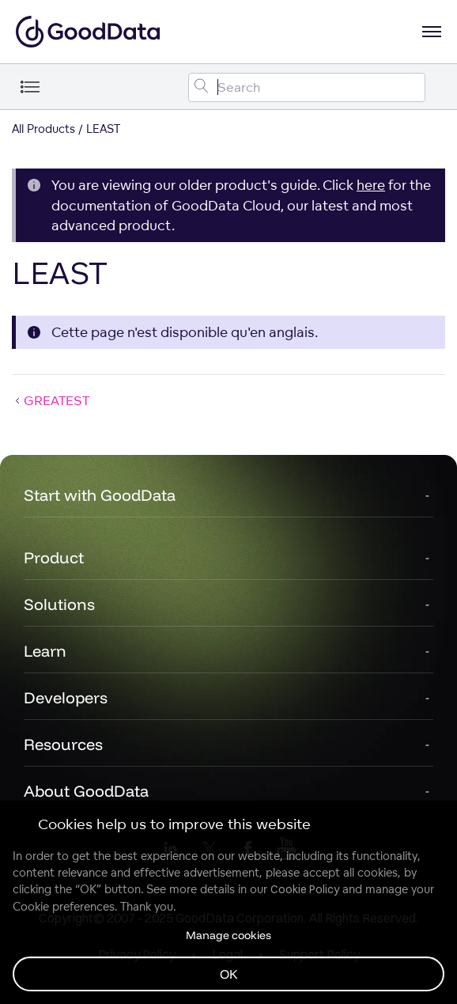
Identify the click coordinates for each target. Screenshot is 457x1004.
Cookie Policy (304, 889)
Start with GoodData (100, 495)
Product (54, 557)
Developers (66, 697)
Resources (63, 744)
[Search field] (306, 87)
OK (229, 974)
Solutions (59, 604)
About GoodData (86, 791)
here (371, 184)
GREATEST (50, 400)
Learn (45, 651)
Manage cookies (228, 935)
